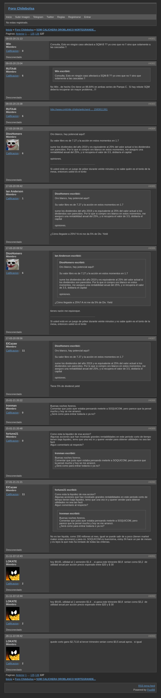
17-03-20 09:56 (14, 338)
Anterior (20, 33)
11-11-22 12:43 (14, 556)
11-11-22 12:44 (14, 596)
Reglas (61, 17)
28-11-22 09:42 (14, 636)
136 (37, 33)
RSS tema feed (146, 685)
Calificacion (12, 51)
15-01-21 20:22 (14, 400)
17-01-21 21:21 (14, 482)
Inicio (9, 17)
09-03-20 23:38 (14, 103)
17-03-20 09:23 (14, 128)
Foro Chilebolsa (21, 8)
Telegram (38, 17)
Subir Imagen (22, 17)
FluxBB (151, 689)
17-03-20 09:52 (14, 248)
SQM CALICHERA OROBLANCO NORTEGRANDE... (66, 29)
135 (32, 33)
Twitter (51, 17)
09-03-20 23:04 (14, 63)
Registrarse (74, 17)
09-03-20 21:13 (14, 38)
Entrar (87, 17)
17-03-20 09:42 (14, 186)
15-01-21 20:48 (14, 428)
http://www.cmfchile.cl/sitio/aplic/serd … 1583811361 (79, 109)
